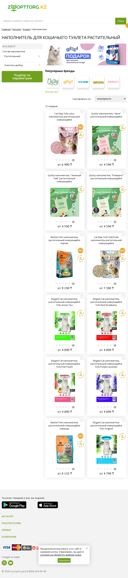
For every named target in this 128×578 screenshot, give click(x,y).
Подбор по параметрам (22, 76)
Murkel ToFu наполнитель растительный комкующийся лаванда (64, 425)
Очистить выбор (22, 65)
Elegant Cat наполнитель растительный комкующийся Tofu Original (106, 425)
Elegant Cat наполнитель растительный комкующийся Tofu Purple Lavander (106, 363)
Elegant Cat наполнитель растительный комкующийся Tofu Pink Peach (64, 363)
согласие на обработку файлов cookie (60, 554)
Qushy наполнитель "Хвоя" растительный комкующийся (106, 115)
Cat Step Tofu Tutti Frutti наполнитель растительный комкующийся (106, 240)
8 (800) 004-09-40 (36, 571)
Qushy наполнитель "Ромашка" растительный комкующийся (106, 177)
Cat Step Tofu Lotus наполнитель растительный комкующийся (64, 116)
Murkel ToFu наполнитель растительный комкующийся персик (64, 240)
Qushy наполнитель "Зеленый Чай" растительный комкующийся (64, 178)
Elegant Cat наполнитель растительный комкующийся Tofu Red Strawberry (106, 302)
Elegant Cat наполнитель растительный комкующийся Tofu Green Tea (64, 302)
